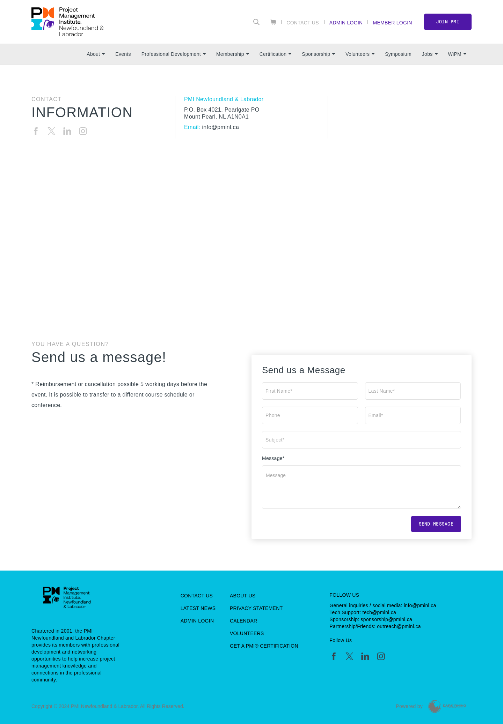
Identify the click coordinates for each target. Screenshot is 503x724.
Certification (276, 54)
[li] (67, 131)
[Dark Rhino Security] (447, 706)
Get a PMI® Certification (264, 646)
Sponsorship (318, 54)
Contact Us (302, 22)
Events (123, 54)
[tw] (51, 131)
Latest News (198, 608)
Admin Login (346, 22)
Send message (436, 524)
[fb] (35, 131)
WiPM (457, 54)
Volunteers (359, 54)
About (96, 54)
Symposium (398, 54)
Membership (232, 54)
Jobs (430, 54)
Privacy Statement (256, 608)
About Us (243, 595)
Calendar (243, 621)
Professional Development (173, 54)
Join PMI (447, 21)
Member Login (392, 22)
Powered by (409, 706)
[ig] (83, 131)
